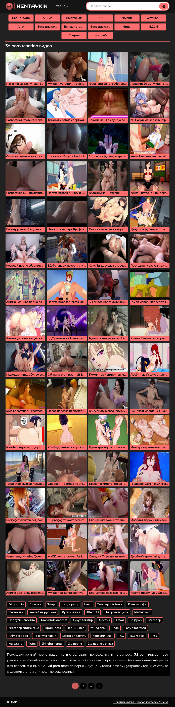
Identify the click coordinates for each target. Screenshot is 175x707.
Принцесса (53, 628)
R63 (121, 636)
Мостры (104, 620)
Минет (127, 26)
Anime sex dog (18, 636)
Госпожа (35, 604)
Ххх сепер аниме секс (24, 628)
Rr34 (153, 636)
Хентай (11, 702)
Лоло (115, 628)
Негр (87, 604)
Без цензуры (21, 18)
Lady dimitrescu (135, 628)
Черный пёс (75, 628)
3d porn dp (16, 604)
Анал (21, 26)
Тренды (62, 6)
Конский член (103, 636)
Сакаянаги (16, 612)
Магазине (15, 643)
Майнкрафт (142, 612)
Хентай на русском (42, 612)
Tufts (31, 643)
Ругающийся (71, 612)
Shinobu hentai (51, 643)
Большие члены (75, 26)
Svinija (51, 604)
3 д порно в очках (100, 643)
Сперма (74, 35)
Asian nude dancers (54, 620)
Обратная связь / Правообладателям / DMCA (140, 702)
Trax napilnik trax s (109, 604)
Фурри (127, 18)
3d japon (136, 620)
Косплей (101, 35)
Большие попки (48, 26)
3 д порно (75, 643)
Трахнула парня (45, 636)
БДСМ (153, 26)
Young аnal (97, 628)
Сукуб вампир (83, 620)
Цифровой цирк (116, 612)
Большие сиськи (101, 26)
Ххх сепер (154, 620)
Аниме (47, 18)
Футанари (153, 18)
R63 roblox (137, 636)
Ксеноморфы (137, 604)
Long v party (69, 604)
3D (101, 18)
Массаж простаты (74, 636)
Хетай (120, 620)
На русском (74, 18)
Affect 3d (92, 612)
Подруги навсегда (22, 620)
